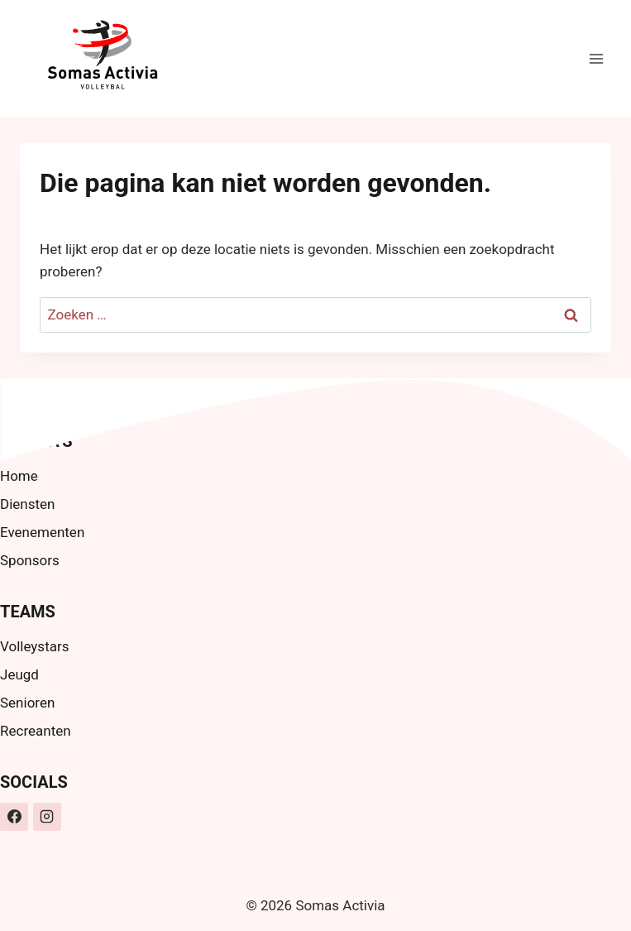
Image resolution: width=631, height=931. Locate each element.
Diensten (27, 504)
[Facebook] (14, 817)
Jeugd (19, 674)
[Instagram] (47, 817)
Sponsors (30, 560)
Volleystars (34, 646)
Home (19, 476)
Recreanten (35, 730)
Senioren (27, 702)
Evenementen (42, 532)
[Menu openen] (596, 58)
